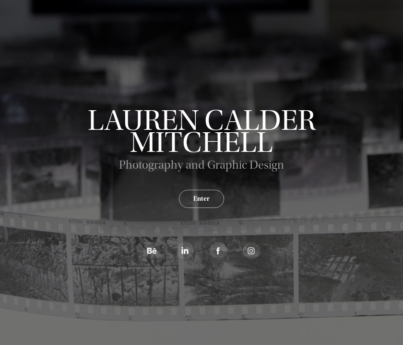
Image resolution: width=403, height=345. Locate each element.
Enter (201, 199)
